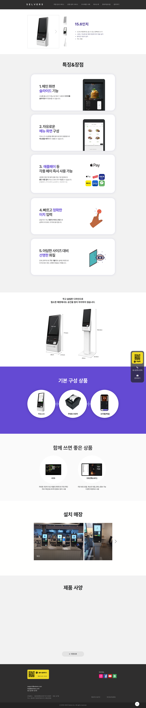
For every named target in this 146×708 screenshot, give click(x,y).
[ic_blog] (115, 676)
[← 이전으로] (73, 654)
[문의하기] (137, 376)
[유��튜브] (110, 676)
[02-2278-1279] (137, 368)
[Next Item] (56, 31)
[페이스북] (105, 676)
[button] (59, 4)
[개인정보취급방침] (111, 697)
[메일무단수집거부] (95, 697)
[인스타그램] (101, 676)
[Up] (137, 704)
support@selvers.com (34, 686)
